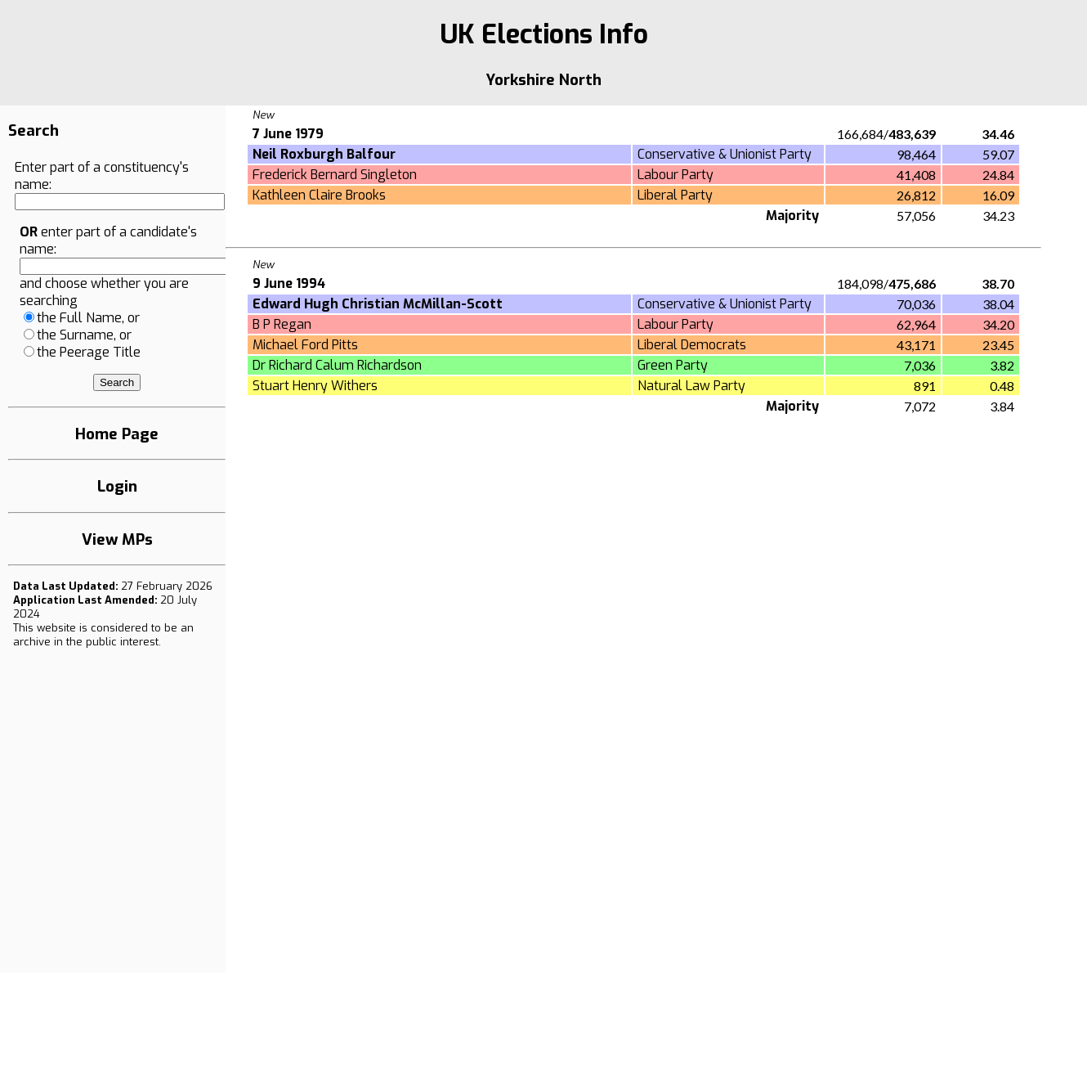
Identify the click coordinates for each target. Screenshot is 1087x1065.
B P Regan (282, 324)
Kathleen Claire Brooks (319, 195)
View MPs (117, 539)
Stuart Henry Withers (315, 385)
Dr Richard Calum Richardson (337, 365)
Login (117, 486)
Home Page (117, 434)
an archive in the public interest (103, 635)
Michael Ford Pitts (305, 344)
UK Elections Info (544, 34)
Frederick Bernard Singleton (335, 174)
